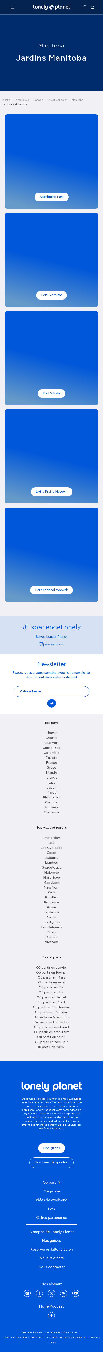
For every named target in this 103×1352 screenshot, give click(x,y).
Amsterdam (51, 838)
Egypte (51, 758)
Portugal (52, 802)
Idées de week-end (51, 1200)
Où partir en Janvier (51, 967)
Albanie (51, 733)
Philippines (51, 797)
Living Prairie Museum (51, 491)
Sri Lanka (51, 807)
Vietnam (51, 942)
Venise (51, 932)
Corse (51, 853)
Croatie (52, 738)
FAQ (51, 1209)
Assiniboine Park (51, 197)
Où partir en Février (51, 972)
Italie (51, 782)
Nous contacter (51, 1267)
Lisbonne (51, 858)
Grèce (51, 768)
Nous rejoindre (51, 1258)
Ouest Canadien (57, 100)
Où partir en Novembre (51, 1017)
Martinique (51, 877)
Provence (51, 902)
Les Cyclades (51, 848)
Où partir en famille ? (51, 1042)
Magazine (51, 1191)
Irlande (51, 772)
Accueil (7, 100)
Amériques (22, 100)
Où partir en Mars (51, 977)
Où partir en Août (51, 1002)
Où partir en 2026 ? (51, 1047)
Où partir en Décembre (52, 1022)
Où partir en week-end (51, 1027)
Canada (38, 100)
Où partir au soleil (51, 1037)
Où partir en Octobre (51, 1012)
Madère (51, 937)
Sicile (51, 917)
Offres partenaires (51, 1218)
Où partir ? (51, 1182)
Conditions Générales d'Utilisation (23, 1337)
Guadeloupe (51, 867)
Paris (51, 892)
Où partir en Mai (51, 987)
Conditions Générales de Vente (64, 1337)
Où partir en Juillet (51, 997)
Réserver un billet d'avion (51, 1249)
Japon (52, 787)
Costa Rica (51, 748)
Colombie (51, 753)
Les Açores (51, 922)
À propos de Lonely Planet (51, 1232)
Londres (51, 863)
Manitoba (52, 46)
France (51, 763)
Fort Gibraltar (51, 295)
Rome (51, 907)
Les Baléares (51, 927)
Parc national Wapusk (51, 590)
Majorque (51, 872)
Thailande (51, 812)
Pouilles (51, 897)
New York (51, 887)
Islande (51, 777)
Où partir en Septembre (51, 1007)
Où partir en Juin (51, 992)
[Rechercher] (85, 7)
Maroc (51, 792)
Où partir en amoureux (51, 1032)
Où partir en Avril (51, 982)
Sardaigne (51, 912)
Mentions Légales (32, 1332)
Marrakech (51, 882)
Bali (52, 843)
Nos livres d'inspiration (51, 1162)
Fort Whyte (51, 393)
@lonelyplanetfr (51, 644)
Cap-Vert (51, 743)
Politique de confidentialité (62, 1332)
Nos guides (51, 1148)
